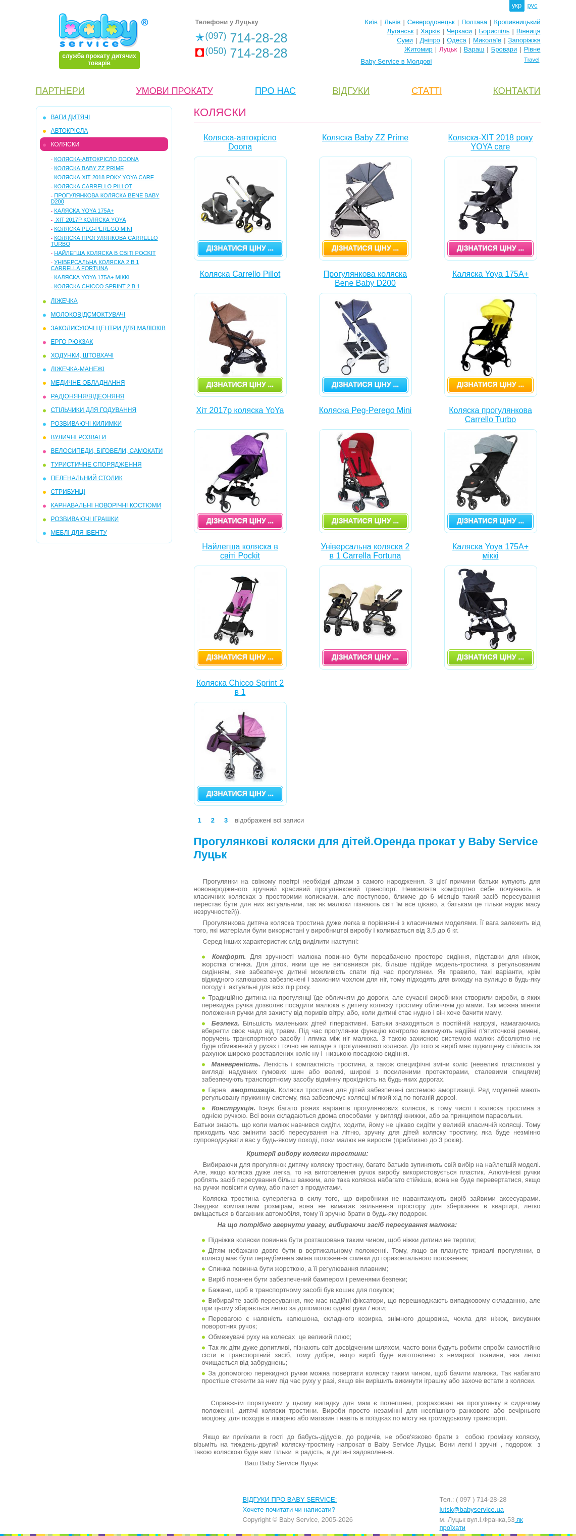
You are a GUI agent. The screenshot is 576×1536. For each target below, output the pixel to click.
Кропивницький (517, 22)
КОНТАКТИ (516, 91)
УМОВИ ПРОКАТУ (174, 91)
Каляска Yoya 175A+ (84, 211)
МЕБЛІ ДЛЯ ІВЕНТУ (79, 532)
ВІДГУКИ (351, 91)
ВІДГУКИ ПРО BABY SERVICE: (290, 1499)
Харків (430, 31)
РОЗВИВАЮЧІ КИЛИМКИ (86, 423)
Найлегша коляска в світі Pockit (104, 253)
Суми (405, 40)
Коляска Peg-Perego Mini (93, 229)
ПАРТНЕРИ (60, 91)
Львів (392, 22)
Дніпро (430, 40)
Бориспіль (494, 31)
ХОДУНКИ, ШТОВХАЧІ (82, 355)
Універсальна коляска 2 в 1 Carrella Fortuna (95, 265)
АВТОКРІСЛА (69, 130)
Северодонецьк (431, 22)
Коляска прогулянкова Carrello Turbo (490, 415)
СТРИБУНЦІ (68, 491)
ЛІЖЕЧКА (64, 300)
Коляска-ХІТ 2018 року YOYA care (104, 177)
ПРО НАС (275, 91)
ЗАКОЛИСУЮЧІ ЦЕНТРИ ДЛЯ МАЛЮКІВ (108, 328)
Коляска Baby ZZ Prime (89, 168)
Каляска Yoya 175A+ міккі (91, 277)
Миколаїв (487, 40)
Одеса (456, 40)
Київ (371, 22)
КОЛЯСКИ (65, 144)
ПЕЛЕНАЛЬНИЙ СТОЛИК (87, 478)
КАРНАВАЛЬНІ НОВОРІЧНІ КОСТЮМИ (106, 505)
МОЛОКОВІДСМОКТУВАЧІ (88, 314)
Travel (531, 60)
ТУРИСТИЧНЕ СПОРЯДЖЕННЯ (96, 464)
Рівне (532, 49)
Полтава (474, 22)
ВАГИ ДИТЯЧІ (70, 117)
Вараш (474, 49)
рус (533, 5)
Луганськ (400, 31)
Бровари (504, 49)
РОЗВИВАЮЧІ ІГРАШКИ (85, 519)
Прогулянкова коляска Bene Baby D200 (365, 278)
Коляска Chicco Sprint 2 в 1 (97, 286)
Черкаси (459, 31)
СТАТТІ (426, 91)
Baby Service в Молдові (396, 61)
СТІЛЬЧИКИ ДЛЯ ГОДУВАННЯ (94, 410)
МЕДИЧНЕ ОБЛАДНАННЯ (88, 382)
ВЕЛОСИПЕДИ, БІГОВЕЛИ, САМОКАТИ (107, 450)
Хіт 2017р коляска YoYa (90, 220)
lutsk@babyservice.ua (472, 1509)
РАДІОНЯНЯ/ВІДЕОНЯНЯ (88, 396)
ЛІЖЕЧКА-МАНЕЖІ (77, 369)
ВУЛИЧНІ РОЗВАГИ (79, 437)
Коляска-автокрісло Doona (96, 159)
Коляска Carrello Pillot (93, 186)
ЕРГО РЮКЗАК (72, 341)
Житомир (418, 49)
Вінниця (528, 31)
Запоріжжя (524, 40)
